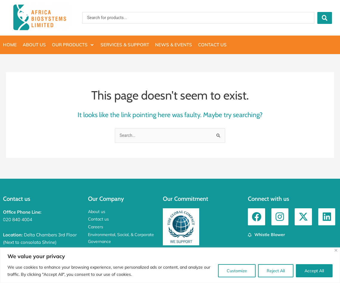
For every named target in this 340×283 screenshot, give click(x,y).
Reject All (276, 270)
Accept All (314, 270)
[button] (73, 45)
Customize (237, 270)
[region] (170, 265)
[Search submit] (324, 18)
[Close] (336, 250)
